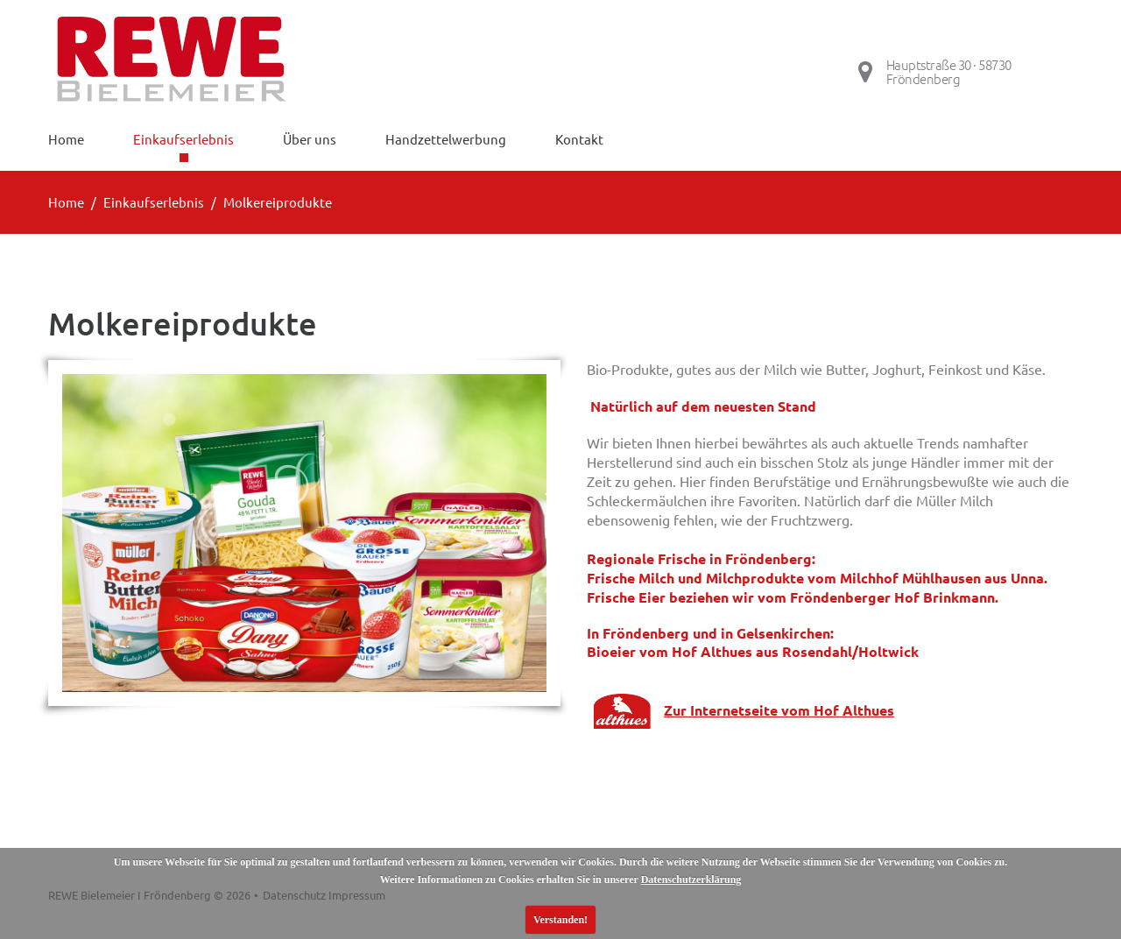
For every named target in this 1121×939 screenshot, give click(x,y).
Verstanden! (560, 920)
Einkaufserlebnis (153, 202)
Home (66, 202)
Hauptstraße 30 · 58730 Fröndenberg (949, 72)
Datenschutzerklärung (691, 879)
